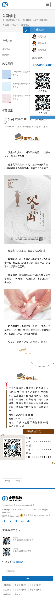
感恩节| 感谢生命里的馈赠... (24, 95)
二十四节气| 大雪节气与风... (24, 72)
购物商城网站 (35, 590)
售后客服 (39, 43)
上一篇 (7, 481)
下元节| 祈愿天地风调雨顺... (24, 84)
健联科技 (7, 585)
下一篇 (17, 481)
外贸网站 (7, 590)
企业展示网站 (20, 590)
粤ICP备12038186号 (11, 516)
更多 (15, 75)
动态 (14, 25)
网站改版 (7, 594)
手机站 (17, 594)
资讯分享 (6, 55)
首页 (7, 25)
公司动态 (25, 25)
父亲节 (44, 127)
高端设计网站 (35, 585)
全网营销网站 (20, 585)
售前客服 (39, 36)
